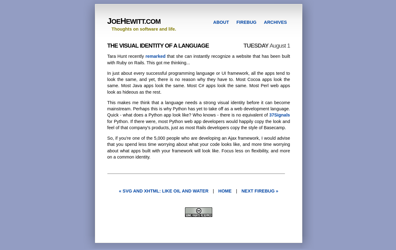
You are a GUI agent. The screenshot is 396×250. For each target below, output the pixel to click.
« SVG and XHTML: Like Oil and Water (163, 191)
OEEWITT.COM (134, 21)
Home (225, 191)
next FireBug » (259, 191)
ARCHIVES (275, 22)
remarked (155, 56)
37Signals (279, 114)
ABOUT (221, 22)
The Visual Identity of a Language (158, 45)
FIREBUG (246, 22)
